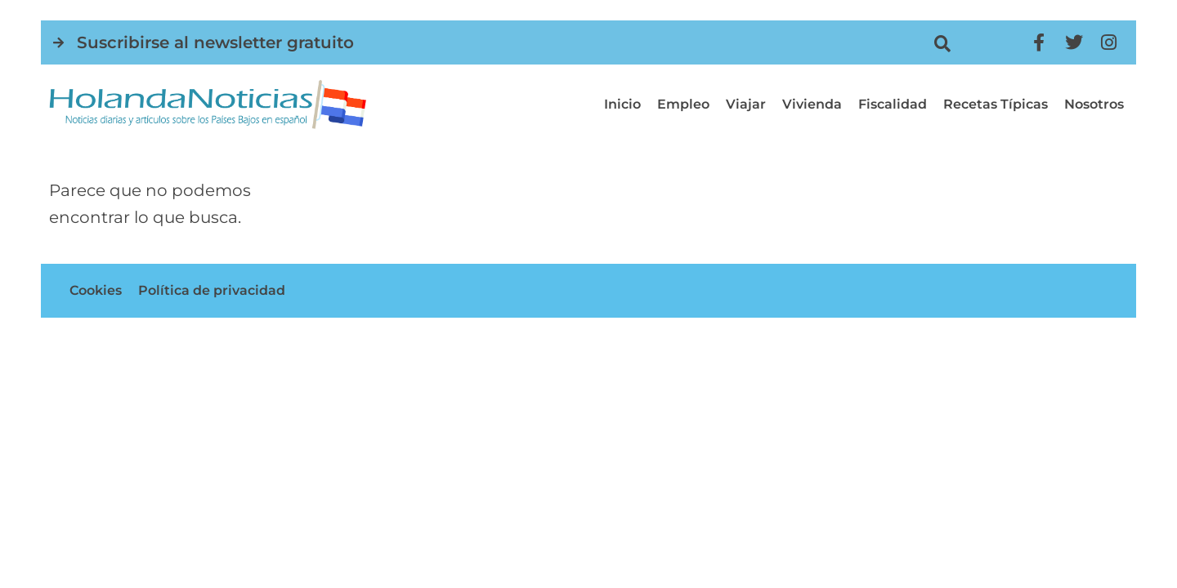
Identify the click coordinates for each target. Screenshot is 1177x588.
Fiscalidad (892, 104)
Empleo (683, 104)
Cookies (95, 290)
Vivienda (812, 104)
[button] (942, 43)
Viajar (746, 104)
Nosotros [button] (1094, 104)
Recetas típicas (995, 104)
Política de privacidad (211, 290)
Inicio (622, 104)
